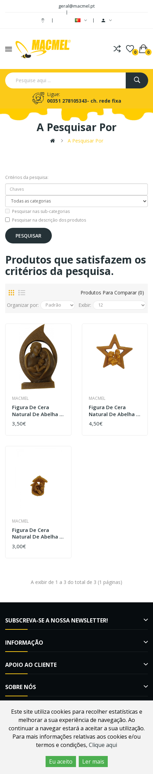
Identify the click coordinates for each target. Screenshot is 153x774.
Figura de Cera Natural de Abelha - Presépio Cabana (36, 533)
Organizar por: (23, 305)
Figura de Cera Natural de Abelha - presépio (36, 411)
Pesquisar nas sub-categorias (37, 211)
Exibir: (84, 305)
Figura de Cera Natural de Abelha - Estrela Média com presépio (113, 411)
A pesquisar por (85, 140)
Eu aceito (61, 761)
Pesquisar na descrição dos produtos (45, 220)
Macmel (20, 398)
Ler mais (93, 761)
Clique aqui (103, 745)
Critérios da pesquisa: (26, 177)
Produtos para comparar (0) (112, 292)
